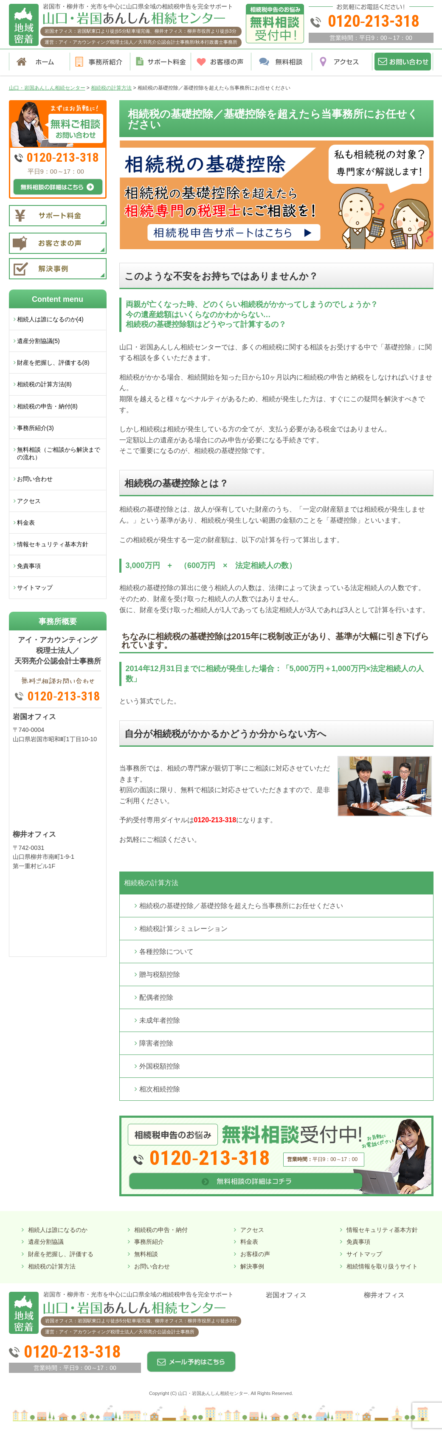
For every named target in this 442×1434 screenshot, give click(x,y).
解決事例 (252, 1266)
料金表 (26, 522)
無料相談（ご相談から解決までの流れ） (58, 453)
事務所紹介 (149, 1241)
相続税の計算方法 (151, 882)
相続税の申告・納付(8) (47, 406)
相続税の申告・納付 (161, 1229)
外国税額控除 (159, 1066)
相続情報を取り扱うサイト (382, 1266)
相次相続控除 (159, 1089)
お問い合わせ (35, 478)
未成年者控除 (159, 1020)
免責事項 (29, 565)
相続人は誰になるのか (57, 1229)
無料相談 (146, 1254)
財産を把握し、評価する (60, 1254)
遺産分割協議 (46, 1241)
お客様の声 (255, 1254)
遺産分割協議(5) (38, 340)
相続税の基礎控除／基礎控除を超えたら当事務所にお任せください (241, 905)
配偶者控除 (156, 997)
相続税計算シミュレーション (183, 928)
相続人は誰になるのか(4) (50, 319)
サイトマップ (35, 587)
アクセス (29, 501)
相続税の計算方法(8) (44, 384)
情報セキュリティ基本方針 (52, 544)
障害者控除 (156, 1043)
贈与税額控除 (159, 974)
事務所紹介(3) (35, 428)
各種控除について (166, 951)
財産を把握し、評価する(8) (53, 362)
